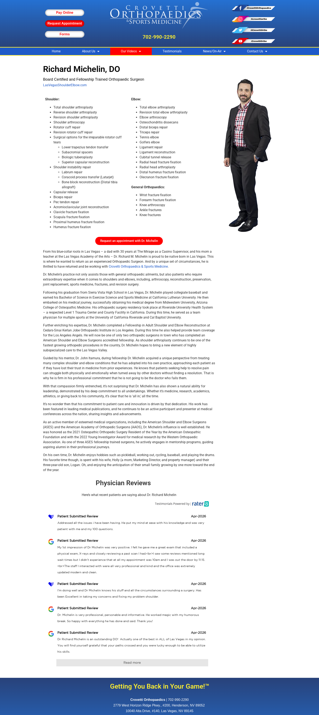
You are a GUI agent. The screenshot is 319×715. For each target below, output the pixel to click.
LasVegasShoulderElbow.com (65, 85)
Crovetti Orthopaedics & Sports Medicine (138, 266)
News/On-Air (214, 51)
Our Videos (131, 51)
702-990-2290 (159, 37)
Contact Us (257, 51)
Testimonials (172, 51)
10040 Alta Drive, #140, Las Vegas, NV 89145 (159, 711)
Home (56, 51)
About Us (90, 51)
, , (159, 705)
